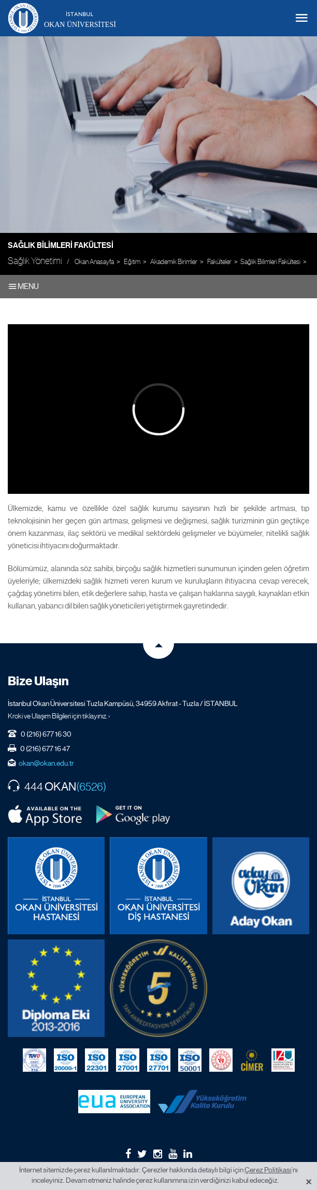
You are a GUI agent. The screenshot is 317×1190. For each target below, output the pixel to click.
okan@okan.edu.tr (46, 763)
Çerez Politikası (268, 1170)
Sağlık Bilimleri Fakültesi (60, 245)
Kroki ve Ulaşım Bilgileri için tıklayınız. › (59, 716)
